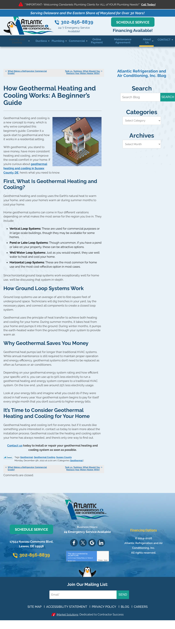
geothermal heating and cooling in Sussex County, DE (25, 172)
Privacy (100, 566)
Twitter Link (8, 459)
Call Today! (148, 4)
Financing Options (143, 536)
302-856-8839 (97, 26)
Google (92, 549)
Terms (105, 566)
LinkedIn (101, 549)
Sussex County (64, 459)
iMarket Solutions (67, 621)
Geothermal (26, 459)
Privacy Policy (81, 563)
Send (122, 601)
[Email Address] (81, 601)
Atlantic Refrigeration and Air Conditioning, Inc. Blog (141, 77)
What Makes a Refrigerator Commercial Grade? (27, 76)
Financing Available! (146, 33)
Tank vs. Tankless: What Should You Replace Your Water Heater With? (82, 76)
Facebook (74, 549)
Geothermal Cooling (44, 459)
